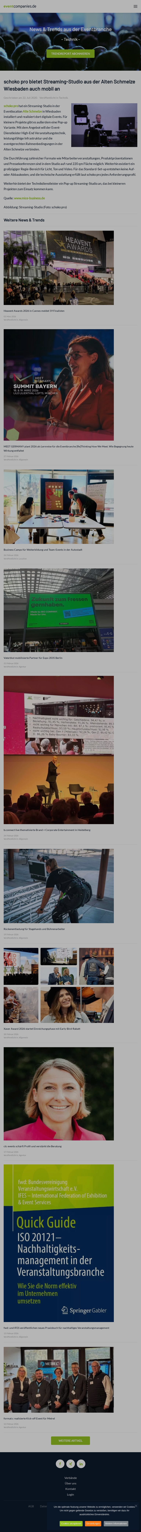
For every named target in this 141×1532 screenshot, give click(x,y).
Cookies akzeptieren (71, 1523)
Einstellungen (93, 1523)
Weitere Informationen (116, 1523)
